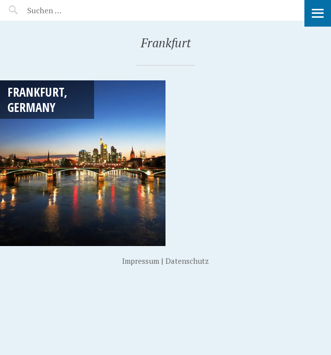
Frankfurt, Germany (37, 99)
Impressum (140, 261)
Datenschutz (187, 261)
